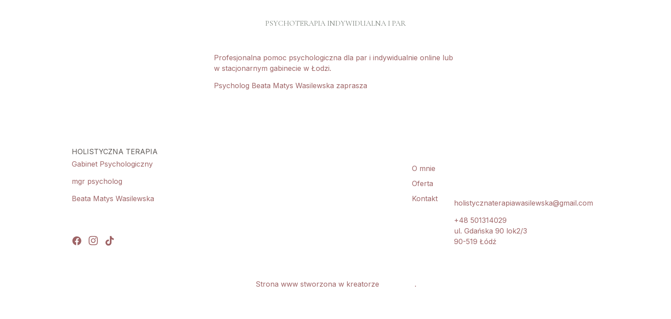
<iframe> (279, 196)
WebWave (398, 284)
